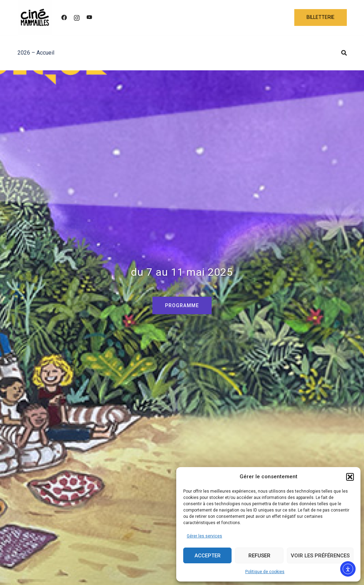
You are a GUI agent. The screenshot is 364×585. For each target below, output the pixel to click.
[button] (349, 476)
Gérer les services (204, 536)
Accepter (207, 555)
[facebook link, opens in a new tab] (64, 17)
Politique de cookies (264, 571)
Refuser (259, 555)
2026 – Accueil (36, 52)
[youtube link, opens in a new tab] (89, 17)
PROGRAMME (182, 305)
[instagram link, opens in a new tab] (77, 17)
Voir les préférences (320, 555)
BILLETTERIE (321, 17)
